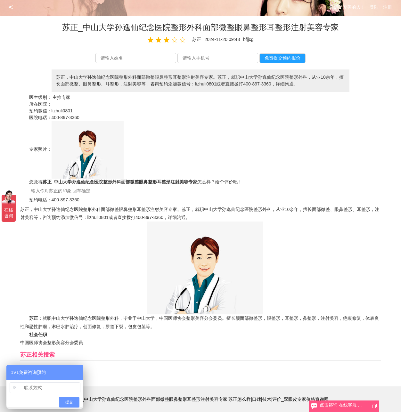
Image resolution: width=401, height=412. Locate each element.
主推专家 (61, 97)
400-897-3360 (65, 117)
